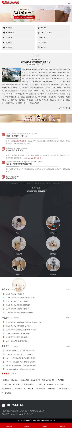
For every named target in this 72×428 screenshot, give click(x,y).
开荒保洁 (9, 47)
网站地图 (30, 414)
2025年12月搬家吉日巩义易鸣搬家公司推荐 (20, 369)
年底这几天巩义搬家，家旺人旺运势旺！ (19, 365)
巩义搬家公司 (6, 384)
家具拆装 (9, 42)
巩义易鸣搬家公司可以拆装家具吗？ (18, 344)
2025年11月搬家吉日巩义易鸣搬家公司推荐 (20, 373)
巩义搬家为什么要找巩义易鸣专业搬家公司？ (21, 341)
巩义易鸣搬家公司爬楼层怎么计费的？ (19, 337)
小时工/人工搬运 (46, 33)
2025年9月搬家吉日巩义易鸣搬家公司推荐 (20, 380)
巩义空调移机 (28, 384)
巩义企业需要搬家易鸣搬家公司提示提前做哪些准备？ (24, 333)
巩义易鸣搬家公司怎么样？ (15, 305)
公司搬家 (43, 28)
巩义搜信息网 (40, 389)
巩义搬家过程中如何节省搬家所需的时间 (19, 323)
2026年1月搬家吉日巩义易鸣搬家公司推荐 (20, 362)
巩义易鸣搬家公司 (63, 389)
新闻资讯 (45, 425)
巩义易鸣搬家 (28, 389)
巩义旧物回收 (17, 389)
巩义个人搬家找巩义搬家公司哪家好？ (19, 312)
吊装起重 (9, 38)
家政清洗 (43, 47)
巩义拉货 (39, 384)
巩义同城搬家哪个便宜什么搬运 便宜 (18, 320)
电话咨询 (9, 425)
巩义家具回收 (59, 384)
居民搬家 (9, 28)
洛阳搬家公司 (17, 384)
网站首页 (63, 425)
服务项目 (27, 425)
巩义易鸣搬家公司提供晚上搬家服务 (18, 316)
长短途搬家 (10, 33)
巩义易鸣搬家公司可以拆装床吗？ (17, 348)
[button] (32, 19)
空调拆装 (43, 42)
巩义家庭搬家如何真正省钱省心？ (17, 352)
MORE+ (68, 300)
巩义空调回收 (48, 384)
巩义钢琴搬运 (6, 389)
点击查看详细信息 (64, 108)
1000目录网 (51, 389)
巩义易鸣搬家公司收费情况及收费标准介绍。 (21, 309)
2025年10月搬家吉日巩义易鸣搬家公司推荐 (20, 377)
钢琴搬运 (43, 38)
